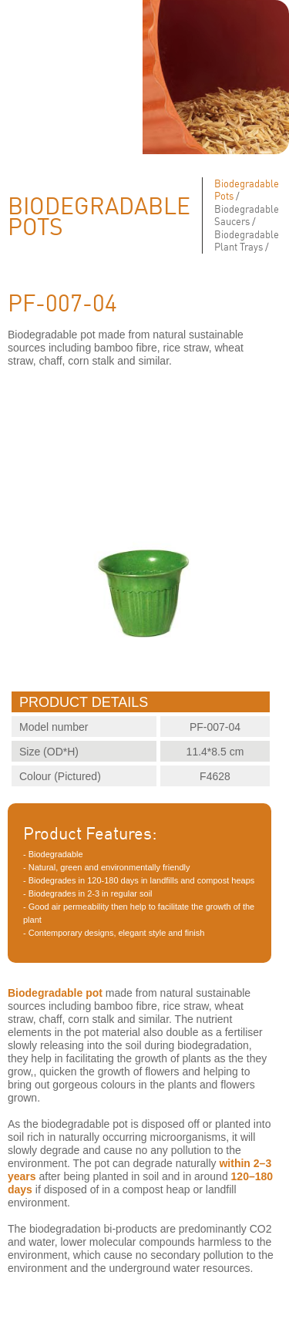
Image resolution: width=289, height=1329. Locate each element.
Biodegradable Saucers (246, 215)
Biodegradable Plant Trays (246, 240)
